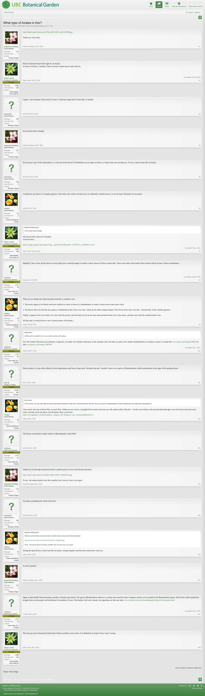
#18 (199, 631)
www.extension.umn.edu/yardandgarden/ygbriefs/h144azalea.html (149, 604)
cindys (7, 210)
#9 (199, 328)
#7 (199, 259)
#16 (199, 564)
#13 (199, 466)
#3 (199, 125)
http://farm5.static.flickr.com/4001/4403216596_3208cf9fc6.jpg (47, 478)
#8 (199, 295)
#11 (199, 397)
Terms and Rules (197, 693)
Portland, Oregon (14, 58)
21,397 (17, 393)
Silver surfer (9, 78)
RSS (201, 691)
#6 (199, 223)
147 (17, 51)
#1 (199, 57)
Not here (16, 397)
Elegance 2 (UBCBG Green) (12, 690)
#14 (199, 498)
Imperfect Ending (38, 26)
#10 (199, 365)
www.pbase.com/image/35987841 (39, 347)
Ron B (6, 385)
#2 (199, 94)
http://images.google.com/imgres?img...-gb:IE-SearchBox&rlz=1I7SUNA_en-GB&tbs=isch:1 (59, 246)
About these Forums (195, 6)
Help (189, 690)
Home (194, 691)
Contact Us (182, 690)
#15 (199, 530)
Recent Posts (9, 12)
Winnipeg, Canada (13, 126)
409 (17, 119)
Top (198, 691)
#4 (199, 157)
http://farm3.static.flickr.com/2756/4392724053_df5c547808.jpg (47, 32)
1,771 (17, 287)
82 (18, 214)
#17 (199, 595)
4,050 (17, 86)
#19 (199, 667)
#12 (199, 430)
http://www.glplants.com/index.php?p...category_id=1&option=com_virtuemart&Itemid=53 (58, 418)
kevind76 (8, 115)
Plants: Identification (18, 26)
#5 (199, 189)
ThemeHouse (33, 695)
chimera (7, 280)
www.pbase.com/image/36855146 (186, 344)
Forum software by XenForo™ (21, 693)
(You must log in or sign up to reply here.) (188, 672)
